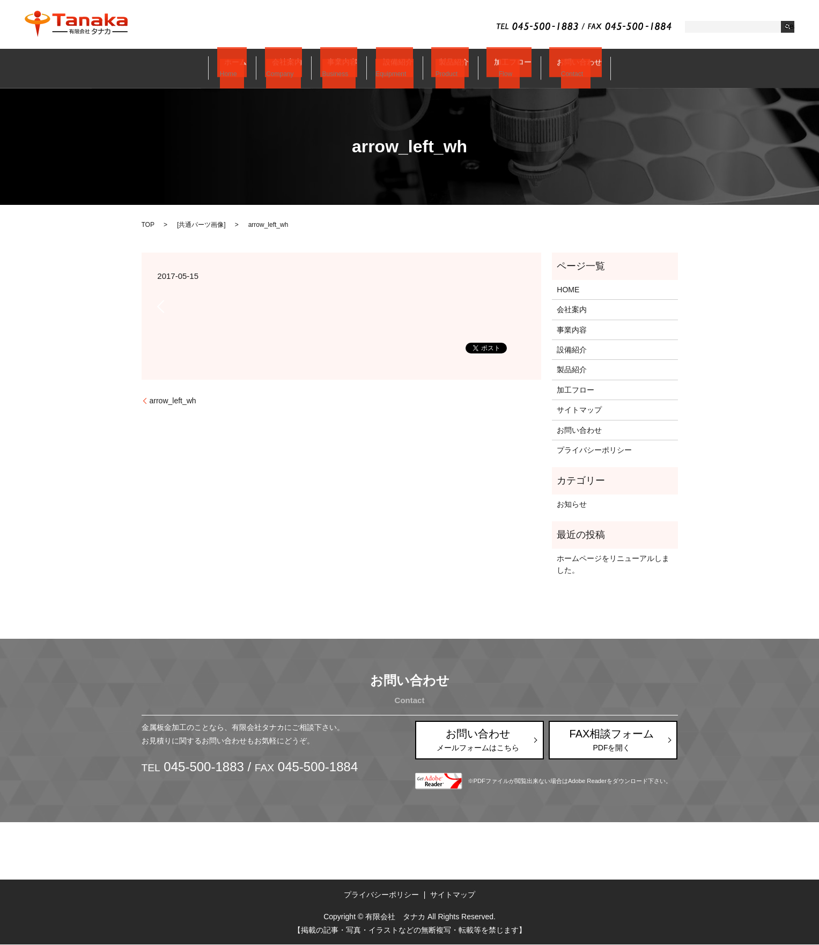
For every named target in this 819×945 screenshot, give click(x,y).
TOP (148, 224)
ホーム (247, 68)
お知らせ (572, 504)
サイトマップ (579, 409)
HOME (568, 289)
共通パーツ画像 (201, 224)
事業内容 (343, 68)
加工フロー (498, 68)
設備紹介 (394, 68)
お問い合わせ (560, 68)
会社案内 (293, 68)
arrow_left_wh (173, 400)
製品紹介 (443, 68)
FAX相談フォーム (612, 740)
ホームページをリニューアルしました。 (613, 564)
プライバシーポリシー (594, 450)
